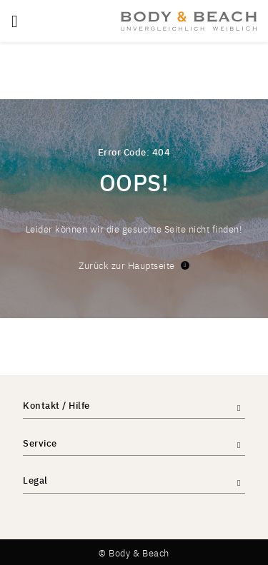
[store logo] (189, 20)
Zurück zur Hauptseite (134, 265)
